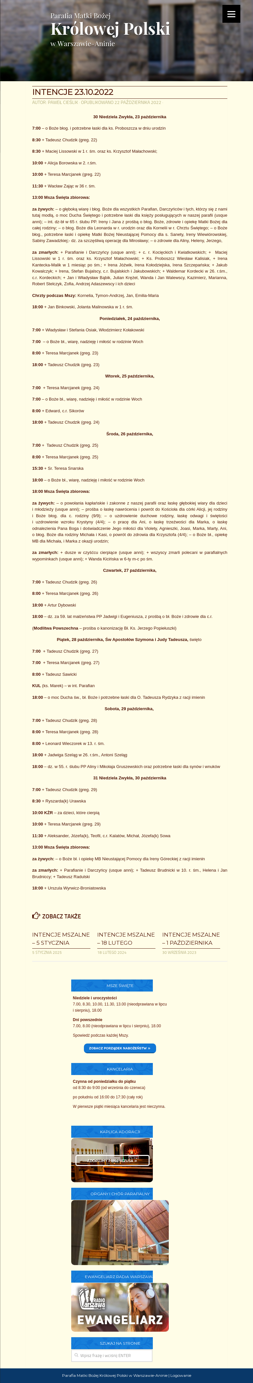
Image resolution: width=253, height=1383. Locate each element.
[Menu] (231, 14)
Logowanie (180, 1375)
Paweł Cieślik (63, 102)
